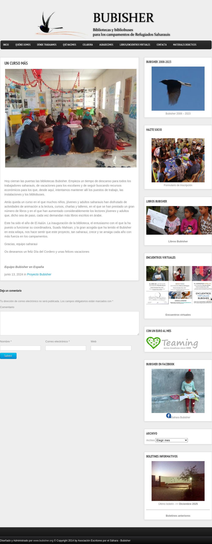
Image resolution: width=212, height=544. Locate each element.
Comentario (7, 307)
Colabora (88, 45)
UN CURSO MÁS (16, 63)
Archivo (150, 440)
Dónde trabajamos (46, 45)
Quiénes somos (23, 45)
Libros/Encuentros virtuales (135, 45)
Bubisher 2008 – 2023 (178, 113)
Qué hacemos (69, 45)
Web (93, 346)
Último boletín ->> (178, 503)
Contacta (162, 45)
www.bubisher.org (43, 540)
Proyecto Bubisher (39, 274)
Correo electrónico (57, 346)
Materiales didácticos (184, 45)
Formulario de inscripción (178, 185)
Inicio (6, 45)
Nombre (6, 346)
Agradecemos (106, 45)
